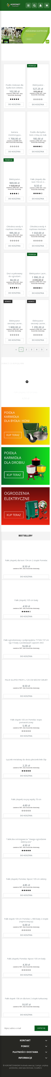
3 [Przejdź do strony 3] (31, 349)
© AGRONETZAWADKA (12, 1065)
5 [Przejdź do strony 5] (41, 349)
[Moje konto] (40, 5)
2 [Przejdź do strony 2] (26, 349)
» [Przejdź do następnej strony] (46, 349)
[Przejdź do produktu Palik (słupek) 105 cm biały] (25, 384)
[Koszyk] (46, 5)
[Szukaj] (34, 5)
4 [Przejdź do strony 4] (36, 349)
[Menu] (28, 5)
